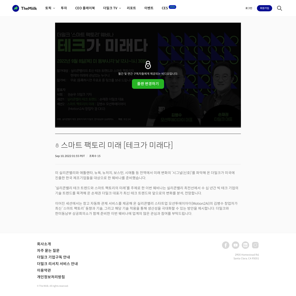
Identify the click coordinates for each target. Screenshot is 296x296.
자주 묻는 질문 (48, 250)
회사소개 (44, 244)
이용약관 (44, 270)
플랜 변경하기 (148, 84)
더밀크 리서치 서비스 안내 (57, 264)
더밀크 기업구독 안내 (53, 257)
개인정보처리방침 (51, 277)
